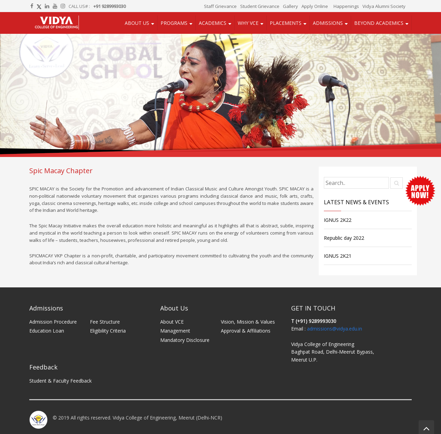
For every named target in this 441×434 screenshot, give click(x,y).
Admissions (328, 23)
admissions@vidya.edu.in (334, 328)
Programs (174, 23)
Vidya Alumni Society (384, 6)
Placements (285, 23)
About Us (137, 23)
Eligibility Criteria (108, 330)
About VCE (172, 321)
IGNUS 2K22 (337, 220)
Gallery (290, 6)
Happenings (346, 6)
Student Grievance (259, 6)
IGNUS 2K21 (337, 256)
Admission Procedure (53, 321)
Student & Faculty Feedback (60, 380)
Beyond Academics (378, 23)
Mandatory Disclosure (184, 340)
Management (175, 330)
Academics (212, 23)
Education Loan (46, 330)
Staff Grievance (220, 6)
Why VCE (248, 23)
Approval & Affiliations (245, 330)
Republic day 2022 (344, 238)
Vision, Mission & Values (248, 321)
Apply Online (314, 6)
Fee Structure (105, 321)
